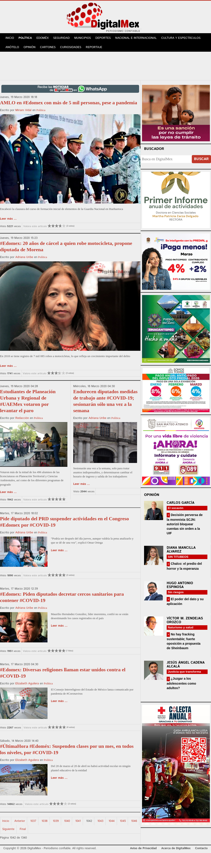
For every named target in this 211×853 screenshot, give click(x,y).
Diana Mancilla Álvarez (181, 549)
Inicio (9, 38)
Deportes (103, 38)
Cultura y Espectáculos (181, 38)
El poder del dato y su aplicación (185, 601)
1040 (67, 821)
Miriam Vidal (23, 110)
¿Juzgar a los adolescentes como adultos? (181, 683)
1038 (44, 821)
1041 (78, 821)
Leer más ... (8, 219)
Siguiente (8, 829)
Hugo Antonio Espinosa (180, 585)
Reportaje (94, 47)
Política (25, 38)
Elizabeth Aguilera (27, 683)
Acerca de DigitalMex (175, 848)
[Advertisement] (105, 65)
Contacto (201, 848)
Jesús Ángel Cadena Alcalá (186, 664)
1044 (111, 821)
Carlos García (180, 502)
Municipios (82, 38)
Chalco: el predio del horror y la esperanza (184, 566)
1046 (134, 821)
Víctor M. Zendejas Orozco (185, 620)
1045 (123, 821)
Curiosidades (70, 47)
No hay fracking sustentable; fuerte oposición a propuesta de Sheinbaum (183, 641)
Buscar (201, 159)
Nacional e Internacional (136, 38)
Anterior (19, 821)
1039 (56, 821)
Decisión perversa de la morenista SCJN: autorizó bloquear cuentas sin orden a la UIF (185, 524)
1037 (33, 821)
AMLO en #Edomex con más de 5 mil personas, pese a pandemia (68, 102)
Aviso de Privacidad (143, 848)
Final (23, 829)
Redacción (22, 418)
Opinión (30, 47)
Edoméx (42, 38)
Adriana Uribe (24, 257)
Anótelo (12, 47)
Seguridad (61, 38)
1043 (100, 821)
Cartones (48, 47)
